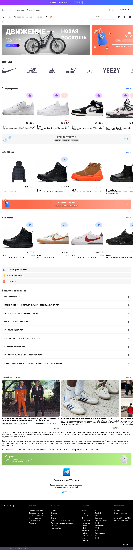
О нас (4, 10)
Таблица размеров (36, 520)
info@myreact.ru (120, 513)
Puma (97, 510)
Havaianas (86, 523)
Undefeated (100, 533)
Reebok (98, 513)
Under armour (100, 525)
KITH (97, 538)
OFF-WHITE (86, 540)
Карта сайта (56, 528)
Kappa (84, 525)
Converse (85, 515)
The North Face (101, 520)
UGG (97, 523)
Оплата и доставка (16, 10)
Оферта (54, 525)
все (127, 88)
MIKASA (84, 528)
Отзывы (54, 513)
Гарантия (32, 523)
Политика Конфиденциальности (63, 523)
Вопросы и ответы (36, 513)
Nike (83, 538)
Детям (29, 17)
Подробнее (78, 2)
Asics (84, 513)
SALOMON (99, 515)
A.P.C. (97, 530)
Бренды (39, 17)
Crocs (84, 518)
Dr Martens (86, 520)
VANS (97, 528)
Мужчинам (6, 17)
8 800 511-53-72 (125, 10)
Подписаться (66, 492)
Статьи (54, 518)
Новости (112, 10)
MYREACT (85, 530)
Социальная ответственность (62, 520)
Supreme (98, 518)
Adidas (84, 510)
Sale (49, 17)
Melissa (84, 533)
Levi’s (97, 535)
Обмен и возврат (33, 10)
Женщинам (19, 17)
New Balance (87, 535)
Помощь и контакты (36, 510)
